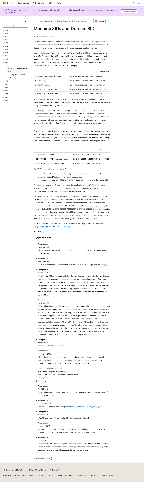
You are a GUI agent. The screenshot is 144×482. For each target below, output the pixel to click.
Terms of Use (82, 475)
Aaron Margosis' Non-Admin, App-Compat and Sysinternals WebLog (62, 21)
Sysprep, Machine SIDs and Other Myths (57, 226)
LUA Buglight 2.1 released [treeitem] (17, 74)
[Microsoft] (4, 3)
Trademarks (93, 475)
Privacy (49, 475)
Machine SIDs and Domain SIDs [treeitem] (17, 70)
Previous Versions (20, 475)
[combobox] (15, 26)
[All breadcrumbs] (36, 21)
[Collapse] (25, 21)
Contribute (40, 475)
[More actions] (108, 21)
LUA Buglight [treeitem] (12, 78)
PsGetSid (93, 185)
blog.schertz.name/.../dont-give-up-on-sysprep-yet (80, 406)
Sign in (139, 3)
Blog (30, 475)
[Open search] (133, 3)
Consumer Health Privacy (64, 475)
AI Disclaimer (7, 475)
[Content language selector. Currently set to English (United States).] (13, 470)
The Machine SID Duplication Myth (93, 41)
